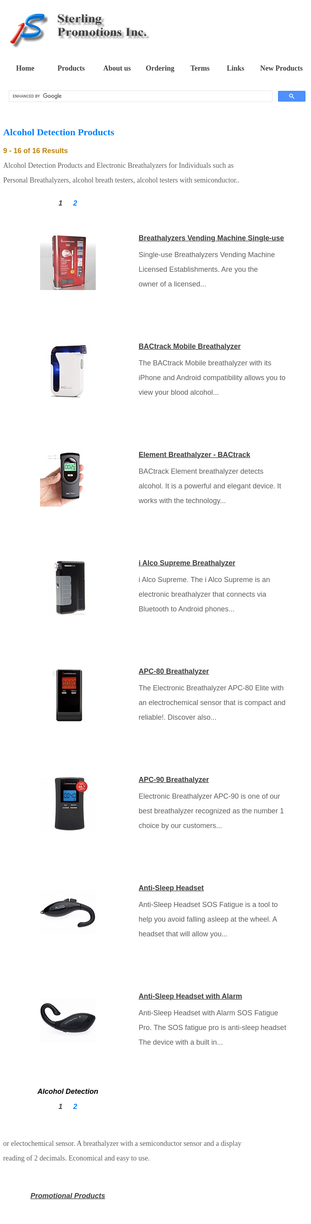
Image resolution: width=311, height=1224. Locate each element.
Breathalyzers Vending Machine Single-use (211, 238)
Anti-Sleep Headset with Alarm (190, 996)
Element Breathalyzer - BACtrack (194, 455)
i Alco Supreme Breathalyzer (187, 563)
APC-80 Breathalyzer (174, 671)
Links (235, 68)
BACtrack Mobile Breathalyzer (190, 346)
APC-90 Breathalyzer (174, 780)
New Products (281, 68)
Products (71, 68)
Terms (199, 68)
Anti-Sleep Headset (171, 888)
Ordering (160, 68)
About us (117, 68)
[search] (140, 96)
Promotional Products (68, 1196)
